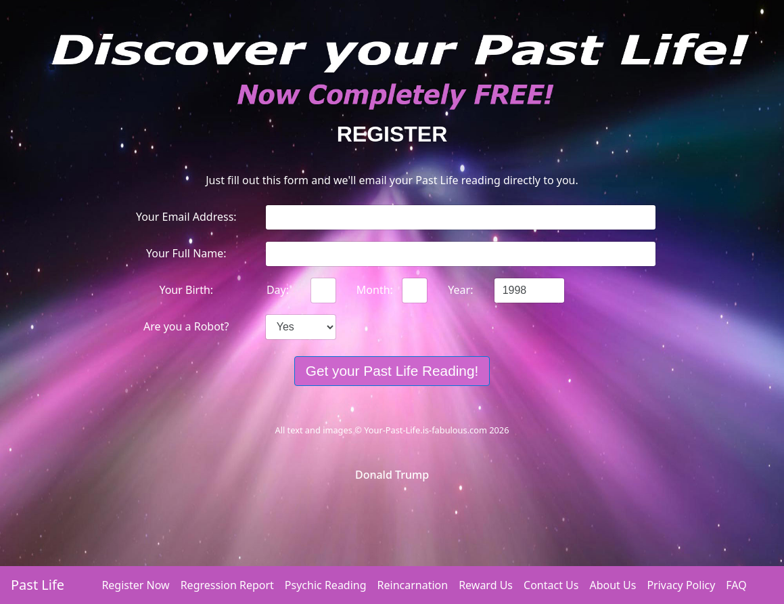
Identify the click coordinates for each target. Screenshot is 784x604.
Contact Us (551, 585)
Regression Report (227, 585)
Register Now (135, 585)
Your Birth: (186, 289)
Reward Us (486, 585)
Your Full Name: (186, 253)
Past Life (37, 585)
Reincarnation (412, 585)
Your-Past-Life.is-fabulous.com (425, 430)
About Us (612, 585)
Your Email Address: (186, 216)
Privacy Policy (681, 585)
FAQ (736, 585)
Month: (374, 289)
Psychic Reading (326, 585)
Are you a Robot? (186, 326)
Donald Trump (392, 474)
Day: (278, 289)
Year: (460, 289)
